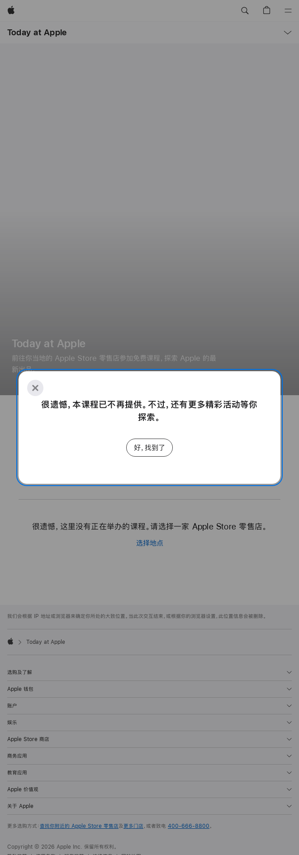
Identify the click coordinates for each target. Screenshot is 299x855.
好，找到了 (149, 447)
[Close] (35, 388)
